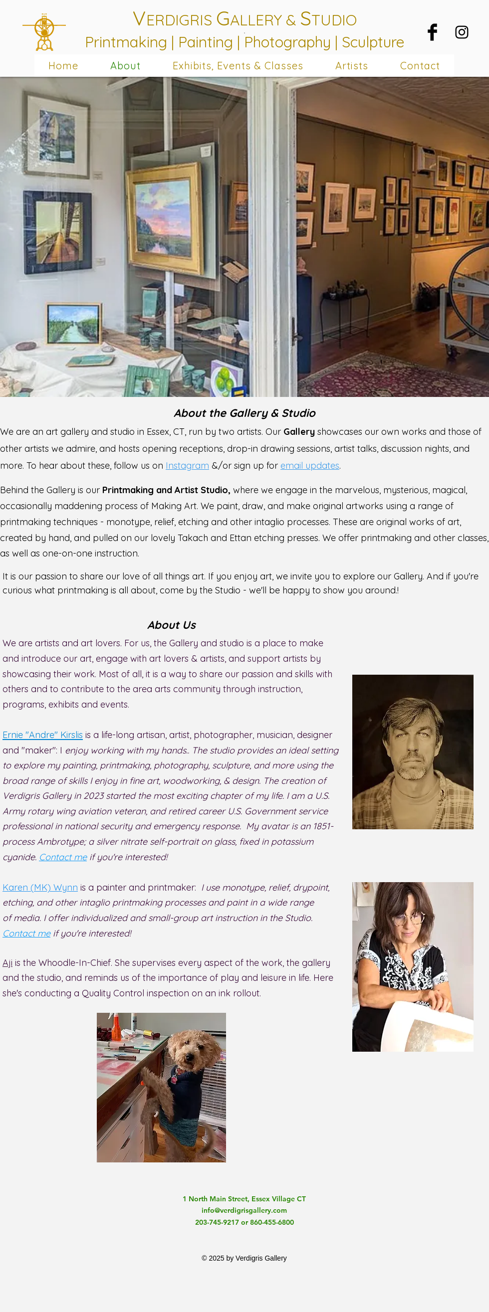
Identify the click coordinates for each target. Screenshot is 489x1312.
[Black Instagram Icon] (462, 32)
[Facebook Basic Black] (432, 32)
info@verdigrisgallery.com (244, 1210)
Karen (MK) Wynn (40, 887)
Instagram (187, 465)
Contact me (63, 857)
